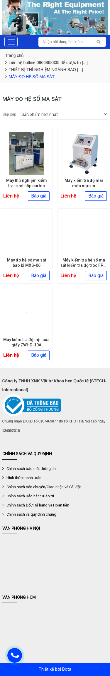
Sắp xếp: (10, 114)
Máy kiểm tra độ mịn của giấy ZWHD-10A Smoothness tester (26, 345)
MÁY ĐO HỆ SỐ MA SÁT (32, 76)
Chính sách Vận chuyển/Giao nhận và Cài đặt (43, 487)
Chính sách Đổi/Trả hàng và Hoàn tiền (37, 505)
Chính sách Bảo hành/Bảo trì (30, 496)
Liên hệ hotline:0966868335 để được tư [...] (48, 62)
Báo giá (38, 196)
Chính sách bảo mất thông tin (31, 468)
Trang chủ (14, 55)
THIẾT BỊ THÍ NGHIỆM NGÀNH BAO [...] (46, 69)
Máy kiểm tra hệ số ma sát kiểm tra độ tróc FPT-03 (83, 265)
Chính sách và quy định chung (31, 514)
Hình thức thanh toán (23, 478)
